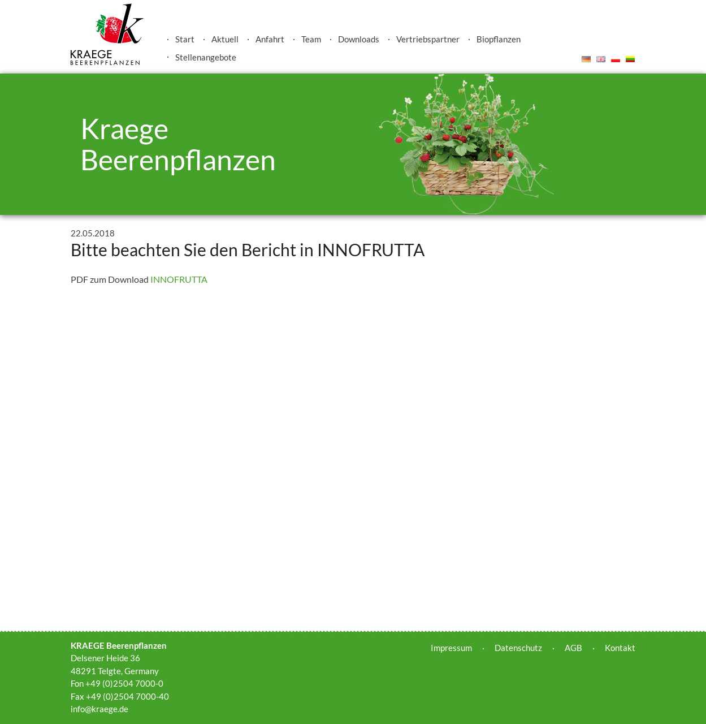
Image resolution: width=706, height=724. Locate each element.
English (601, 58)
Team (311, 39)
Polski (615, 58)
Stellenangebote (205, 57)
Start (184, 39)
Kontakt (620, 648)
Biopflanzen (499, 39)
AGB (573, 648)
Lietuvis (630, 58)
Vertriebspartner (428, 39)
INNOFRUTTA (178, 279)
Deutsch (586, 58)
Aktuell (225, 39)
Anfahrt (269, 39)
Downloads (358, 39)
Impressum (451, 648)
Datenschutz (518, 648)
